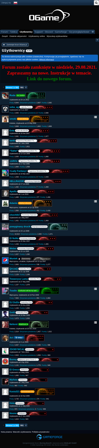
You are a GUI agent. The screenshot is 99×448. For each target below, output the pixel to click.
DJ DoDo (14, 302)
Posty (12, 103)
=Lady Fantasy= (18, 171)
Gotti (12, 312)
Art (11, 337)
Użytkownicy (26, 31)
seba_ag (14, 107)
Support (39, 31)
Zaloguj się (6, 3)
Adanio (13, 203)
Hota (12, 403)
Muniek (14, 258)
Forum (4, 31)
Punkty (44, 103)
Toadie (13, 290)
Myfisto (14, 379)
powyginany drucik (20, 226)
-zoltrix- (14, 161)
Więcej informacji (46, 59)
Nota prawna (6, 432)
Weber (13, 248)
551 (22, 87)
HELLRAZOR (17, 181)
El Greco (14, 369)
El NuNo (14, 238)
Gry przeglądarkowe (79, 31)
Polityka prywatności (40, 432)
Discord (49, 31)
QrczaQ (14, 268)
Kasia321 (15, 391)
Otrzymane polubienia (28, 103)
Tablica (13, 31)
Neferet (14, 324)
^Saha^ (14, 151)
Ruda (12, 95)
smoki (13, 119)
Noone (13, 413)
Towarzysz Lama (19, 279)
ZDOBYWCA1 (17, 349)
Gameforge (61, 31)
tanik (12, 140)
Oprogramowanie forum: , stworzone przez (49, 443)
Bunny (13, 359)
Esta (12, 130)
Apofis (13, 191)
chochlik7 (15, 215)
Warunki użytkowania (22, 432)
